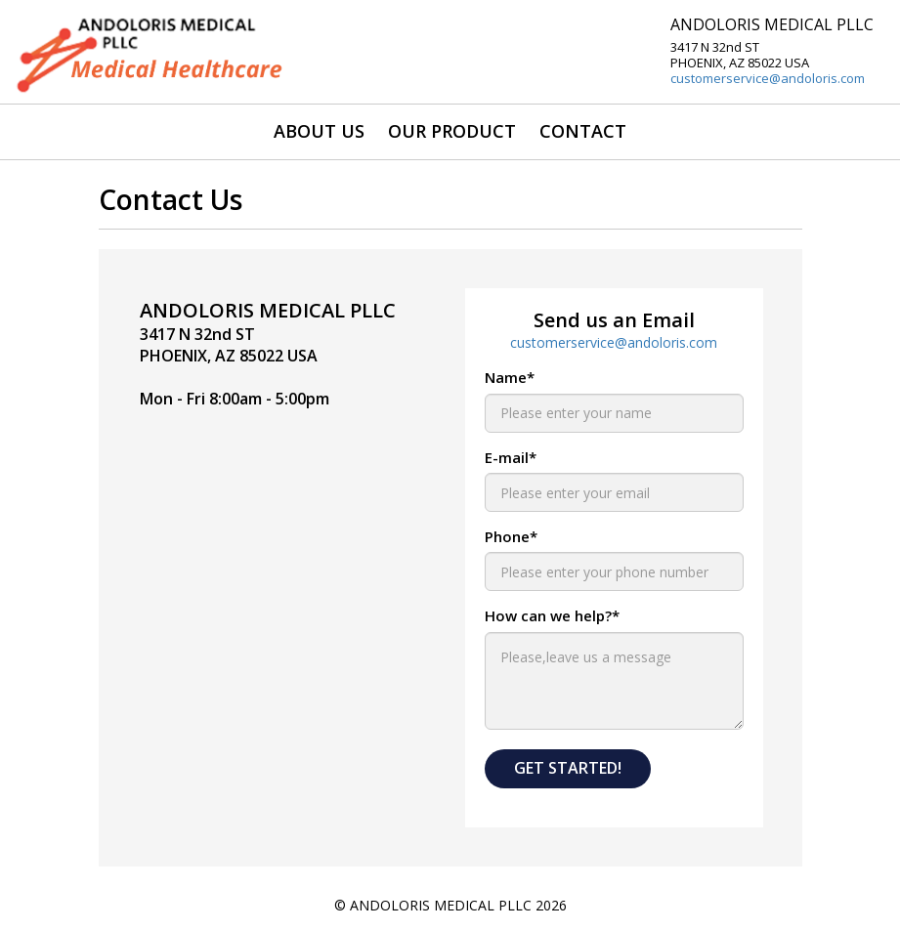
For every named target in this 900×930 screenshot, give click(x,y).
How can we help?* (552, 615)
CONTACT (582, 131)
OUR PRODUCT (452, 131)
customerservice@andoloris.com (767, 78)
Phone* (511, 536)
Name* (510, 377)
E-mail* (510, 457)
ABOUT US (319, 131)
